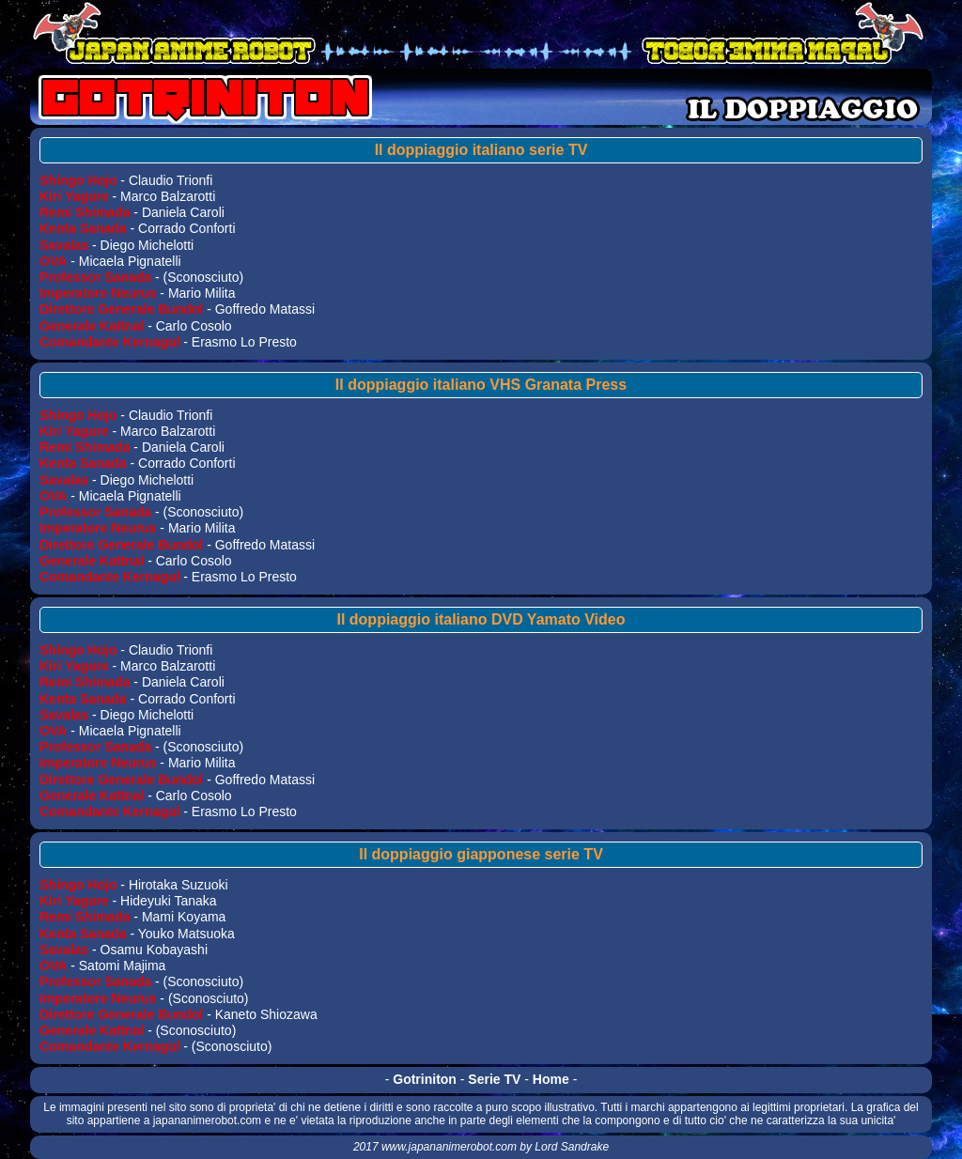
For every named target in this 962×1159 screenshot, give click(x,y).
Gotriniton (425, 1079)
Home (551, 1079)
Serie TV (494, 1079)
